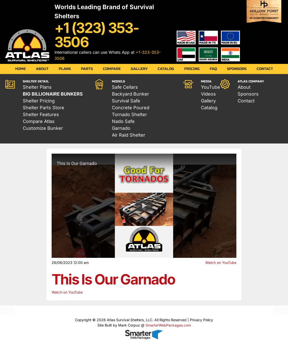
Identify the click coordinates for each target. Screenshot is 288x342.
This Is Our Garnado (113, 279)
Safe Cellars (125, 87)
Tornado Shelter (129, 114)
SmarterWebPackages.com (168, 325)
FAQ (213, 69)
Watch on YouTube (220, 262)
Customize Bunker (43, 128)
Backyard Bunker (130, 94)
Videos (208, 94)
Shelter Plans (37, 87)
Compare (112, 69)
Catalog (166, 69)
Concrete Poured (130, 107)
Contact (265, 69)
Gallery (139, 69)
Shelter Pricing (39, 100)
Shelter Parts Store (43, 107)
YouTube (210, 87)
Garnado (121, 128)
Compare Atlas (39, 121)
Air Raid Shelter (128, 135)
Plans (65, 69)
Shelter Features (41, 114)
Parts (87, 69)
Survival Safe (126, 100)
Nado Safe (123, 121)
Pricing (192, 69)
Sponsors (236, 69)
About (42, 69)
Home (20, 69)
